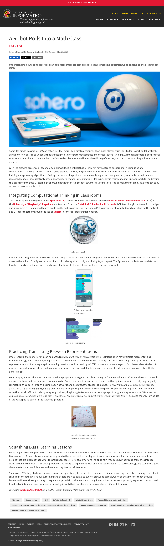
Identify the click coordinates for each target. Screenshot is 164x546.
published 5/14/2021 (31, 489)
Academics (128, 19)
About (99, 19)
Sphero (57, 211)
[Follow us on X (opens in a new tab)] (110, 524)
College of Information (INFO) (29, 540)
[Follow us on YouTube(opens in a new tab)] (121, 524)
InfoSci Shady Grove (84, 500)
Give (142, 13)
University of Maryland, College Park (33, 204)
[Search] (160, 13)
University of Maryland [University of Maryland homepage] (82, 3)
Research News (32, 500)
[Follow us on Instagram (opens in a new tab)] (127, 524)
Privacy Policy (81, 524)
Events (124, 13)
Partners (154, 19)
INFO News (16, 500)
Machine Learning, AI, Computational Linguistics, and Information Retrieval (43, 505)
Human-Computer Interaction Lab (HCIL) (28, 510)
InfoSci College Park (61, 500)
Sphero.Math (57, 200)
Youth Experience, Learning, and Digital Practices (132, 505)
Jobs (39, 524)
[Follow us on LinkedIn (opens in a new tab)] (132, 524)
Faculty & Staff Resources (57, 524)
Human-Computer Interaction (93, 505)
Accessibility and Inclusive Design (112, 500)
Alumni (141, 19)
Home (11, 46)
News (115, 13)
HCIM (46, 500)
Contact (152, 13)
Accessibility (14, 527)
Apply (134, 13)
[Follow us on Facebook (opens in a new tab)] (116, 524)
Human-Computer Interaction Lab (126, 200)
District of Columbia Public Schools (97, 204)
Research (112, 19)
